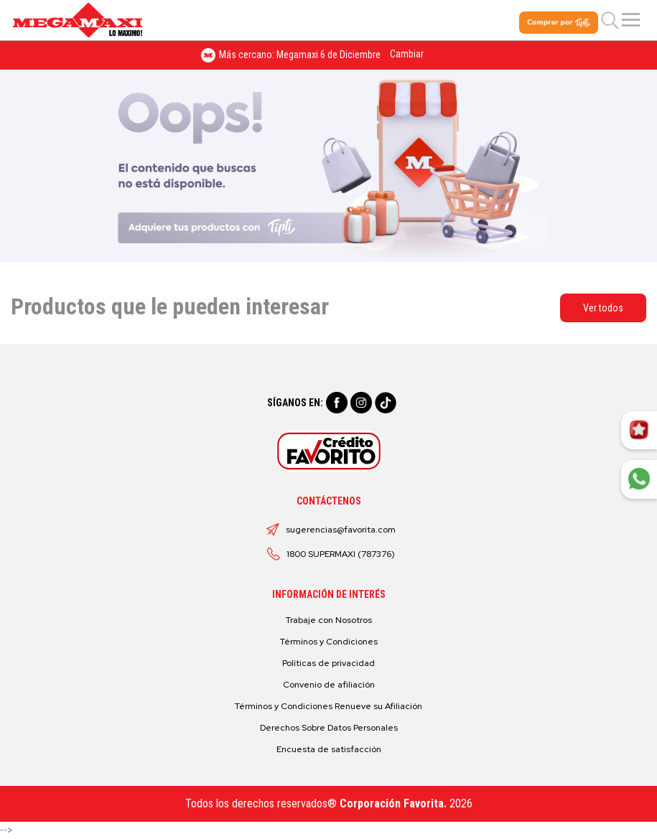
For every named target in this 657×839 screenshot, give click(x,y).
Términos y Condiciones (329, 641)
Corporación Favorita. (393, 803)
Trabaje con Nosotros (329, 620)
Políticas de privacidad (328, 663)
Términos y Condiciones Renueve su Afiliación (328, 706)
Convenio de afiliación (329, 684)
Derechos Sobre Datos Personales (329, 727)
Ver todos (603, 308)
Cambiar (407, 54)
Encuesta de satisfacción (328, 749)
